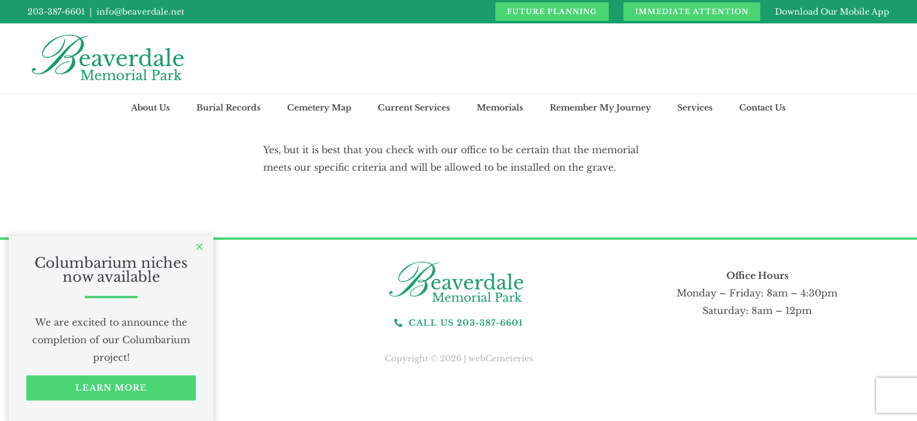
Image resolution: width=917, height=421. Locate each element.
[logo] (458, 262)
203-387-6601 (56, 11)
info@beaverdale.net (140, 11)
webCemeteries (500, 358)
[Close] (199, 246)
